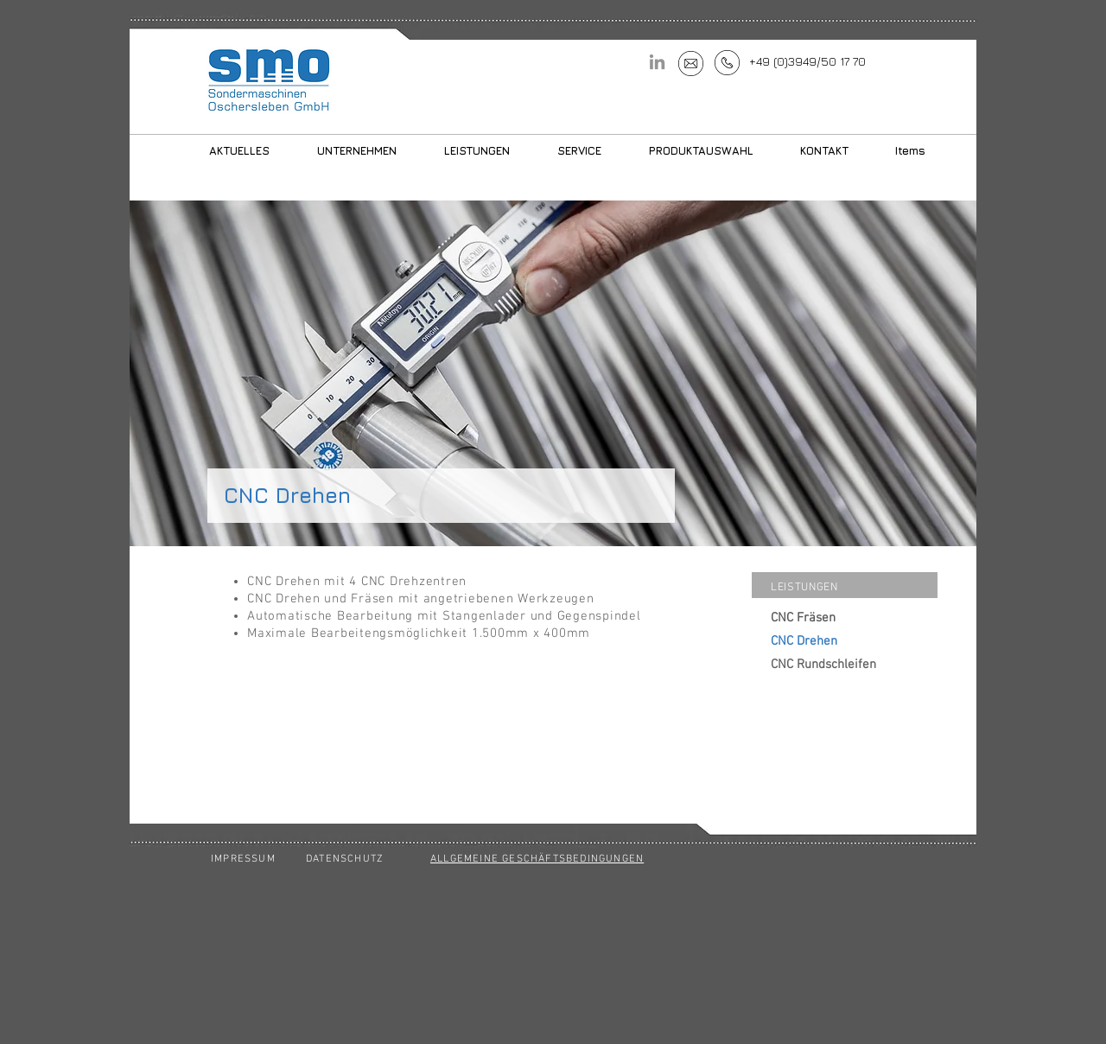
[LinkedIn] (657, 62)
